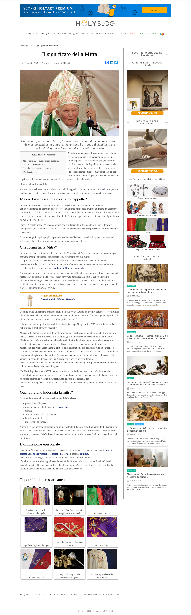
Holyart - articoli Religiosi (103, 611)
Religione (74, 33)
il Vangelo (62, 407)
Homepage (24, 45)
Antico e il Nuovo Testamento (69, 268)
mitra (105, 189)
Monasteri (88, 33)
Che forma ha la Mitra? (32, 164)
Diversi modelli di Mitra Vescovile (58, 299)
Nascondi (51, 155)
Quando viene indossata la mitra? (36, 168)
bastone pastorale (61, 454)
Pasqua (124, 33)
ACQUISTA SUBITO (147, 113)
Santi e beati (58, 33)
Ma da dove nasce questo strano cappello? (40, 161)
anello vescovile (41, 454)
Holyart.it (31, 33)
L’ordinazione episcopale (33, 172)
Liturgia (44, 33)
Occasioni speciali (106, 33)
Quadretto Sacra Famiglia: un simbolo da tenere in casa (50, 595)
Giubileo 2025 (149, 33)
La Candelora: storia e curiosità (100, 595)
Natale (134, 33)
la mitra (84, 454)
